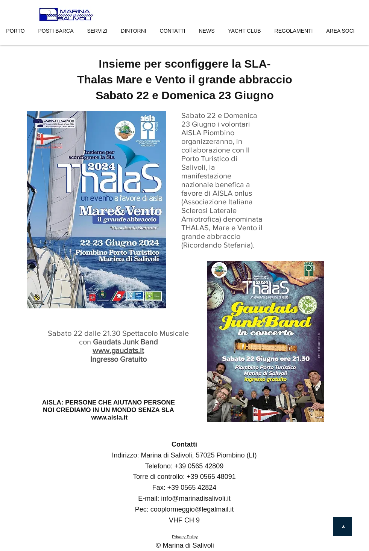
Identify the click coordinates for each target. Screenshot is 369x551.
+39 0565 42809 (199, 466)
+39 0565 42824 (192, 487)
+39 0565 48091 (211, 476)
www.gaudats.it (118, 350)
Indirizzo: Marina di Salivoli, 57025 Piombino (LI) (184, 455)
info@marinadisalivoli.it (195, 498)
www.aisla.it (109, 417)
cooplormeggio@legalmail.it (192, 509)
